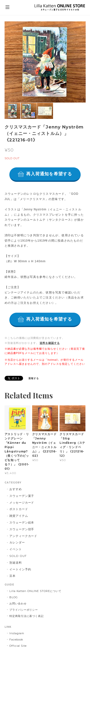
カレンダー (17, 542)
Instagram (16, 633)
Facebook (16, 639)
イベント (15, 549)
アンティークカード (23, 536)
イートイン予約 (20, 569)
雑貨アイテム (18, 516)
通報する (33, 378)
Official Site (18, 645)
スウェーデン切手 (21, 529)
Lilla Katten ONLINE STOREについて (35, 591)
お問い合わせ (18, 603)
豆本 (12, 576)
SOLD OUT (18, 556)
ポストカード (18, 509)
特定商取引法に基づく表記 (26, 616)
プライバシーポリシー (23, 609)
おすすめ (15, 489)
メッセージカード (21, 502)
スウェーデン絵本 (21, 522)
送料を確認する (50, 342)
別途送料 (15, 562)
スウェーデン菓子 (21, 496)
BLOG (13, 597)
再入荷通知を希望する (49, 173)
